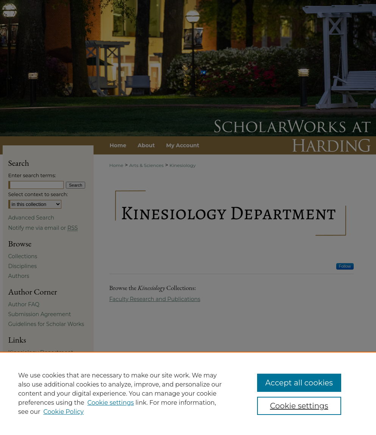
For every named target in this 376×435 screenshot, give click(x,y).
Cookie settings (110, 402)
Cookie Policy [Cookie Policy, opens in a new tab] (64, 411)
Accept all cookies (299, 382)
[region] (188, 393)
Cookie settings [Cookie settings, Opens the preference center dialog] (299, 405)
